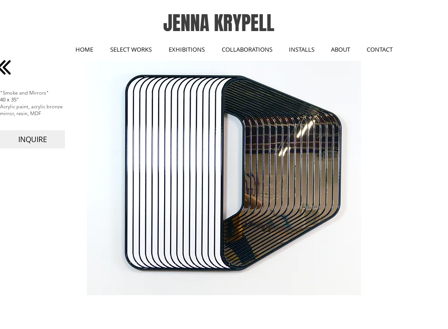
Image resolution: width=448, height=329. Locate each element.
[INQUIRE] (32, 139)
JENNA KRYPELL (218, 23)
